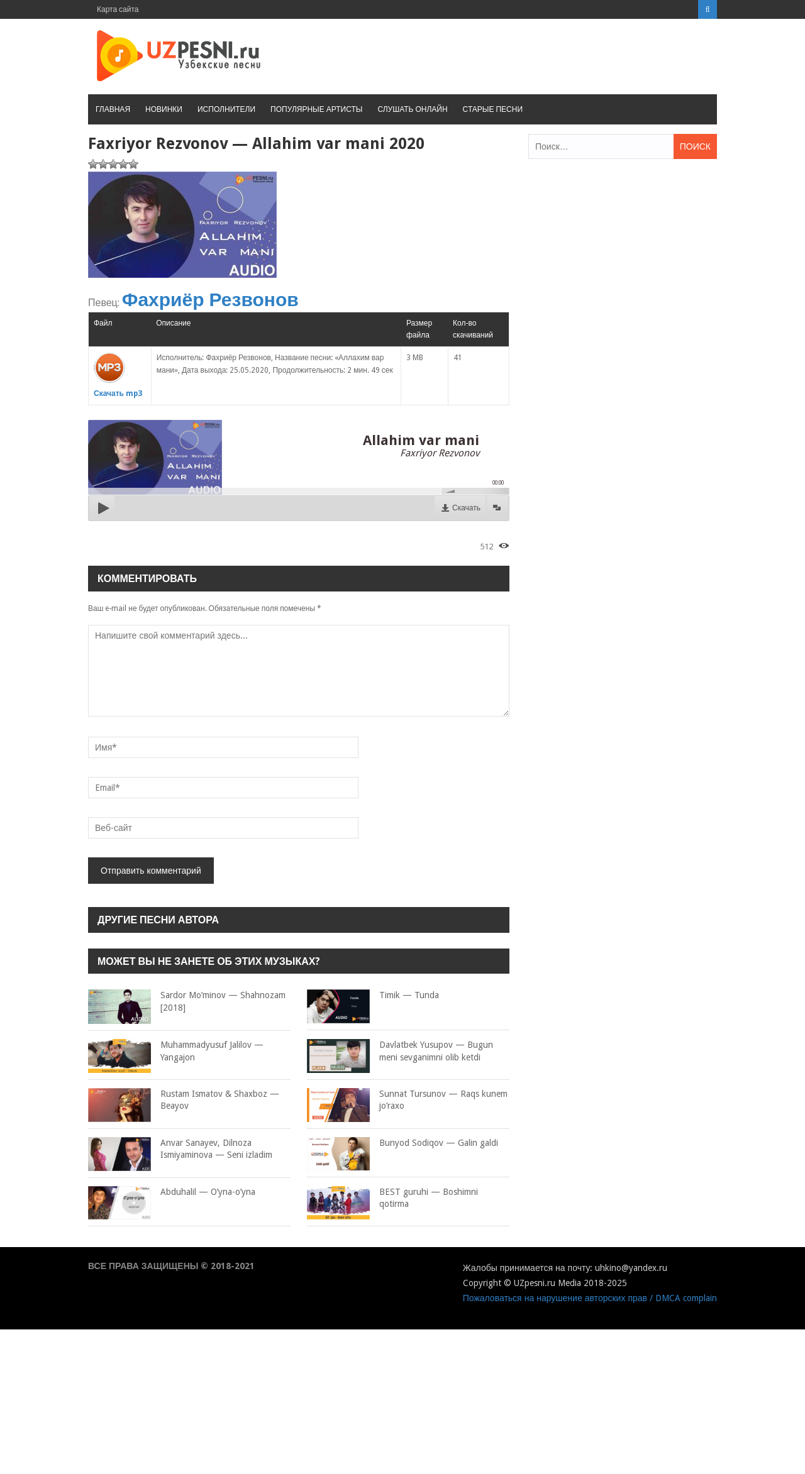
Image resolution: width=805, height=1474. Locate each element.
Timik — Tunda (373, 995)
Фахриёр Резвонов (210, 300)
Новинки (163, 109)
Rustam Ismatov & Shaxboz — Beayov (183, 1100)
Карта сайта (118, 9)
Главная (113, 109)
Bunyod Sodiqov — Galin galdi (402, 1143)
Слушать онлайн (412, 109)
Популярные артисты (316, 109)
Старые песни (493, 109)
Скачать (466, 507)
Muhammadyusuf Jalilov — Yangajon (176, 1051)
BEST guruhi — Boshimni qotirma (392, 1198)
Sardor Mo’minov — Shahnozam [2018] (187, 1001)
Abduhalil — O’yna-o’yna (171, 1192)
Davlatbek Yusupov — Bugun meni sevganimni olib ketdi (400, 1051)
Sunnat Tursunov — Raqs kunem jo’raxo (407, 1100)
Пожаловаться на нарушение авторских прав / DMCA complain (590, 1298)
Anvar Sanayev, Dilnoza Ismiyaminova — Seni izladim (180, 1149)
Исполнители (226, 109)
